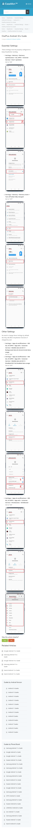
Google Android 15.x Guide (12, 651)
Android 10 (9, 39)
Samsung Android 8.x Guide (14, 776)
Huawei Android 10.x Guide (13, 760)
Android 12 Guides (13, 704)
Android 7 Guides (13, 724)
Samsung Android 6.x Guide (14, 816)
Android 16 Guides (13, 688)
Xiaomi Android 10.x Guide (13, 780)
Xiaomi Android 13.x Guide (12, 674)
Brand (14, 39)
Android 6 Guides (13, 728)
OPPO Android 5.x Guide (13, 796)
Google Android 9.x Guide (13, 752)
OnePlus (18, 39)
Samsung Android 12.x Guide (14, 768)
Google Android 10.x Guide (13, 788)
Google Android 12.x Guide (13, 772)
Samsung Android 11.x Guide (14, 748)
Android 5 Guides (13, 732)
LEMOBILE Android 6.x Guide (14, 808)
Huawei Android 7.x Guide (13, 820)
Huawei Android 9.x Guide (13, 784)
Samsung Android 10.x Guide (14, 764)
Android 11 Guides (13, 708)
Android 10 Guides (13, 712)
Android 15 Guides (13, 692)
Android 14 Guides (13, 696)
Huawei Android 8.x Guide (13, 804)
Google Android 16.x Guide (12, 660)
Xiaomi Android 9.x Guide (13, 824)
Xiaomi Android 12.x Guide (12, 670)
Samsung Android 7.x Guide (14, 792)
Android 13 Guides (13, 700)
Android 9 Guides (13, 716)
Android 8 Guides (13, 720)
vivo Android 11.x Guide (12, 812)
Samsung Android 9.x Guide (14, 800)
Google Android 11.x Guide (13, 756)
